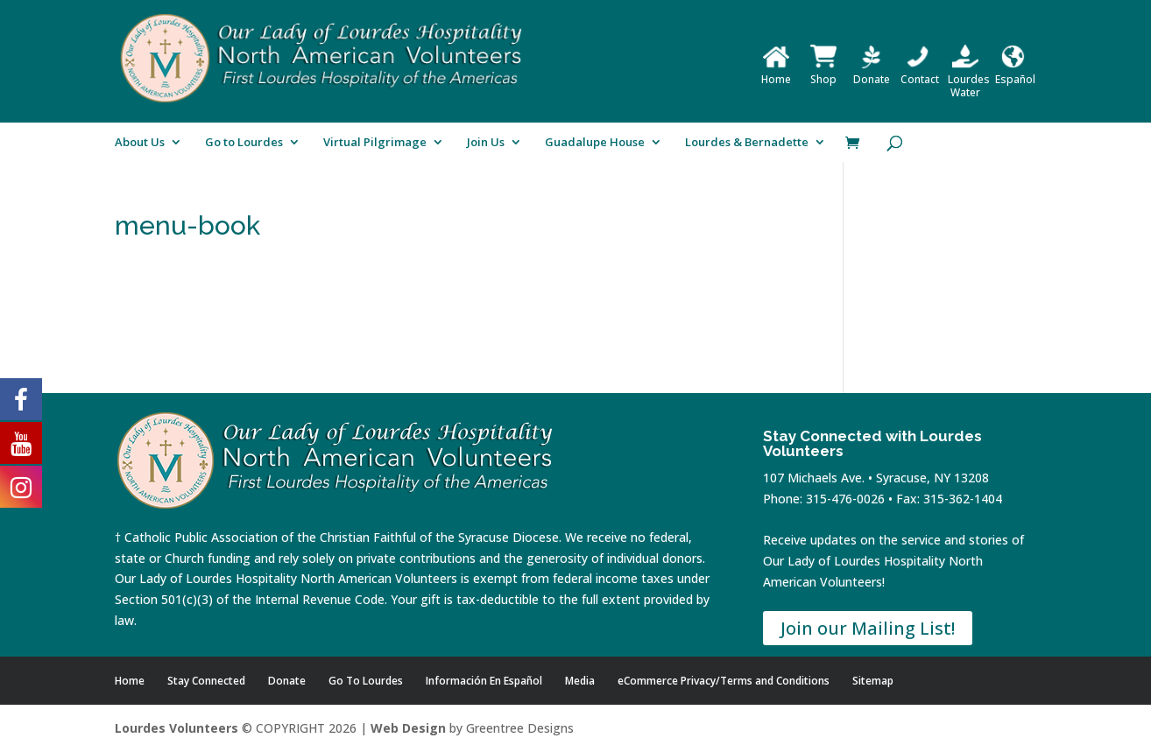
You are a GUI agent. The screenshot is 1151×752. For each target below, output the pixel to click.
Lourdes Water (969, 79)
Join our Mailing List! (867, 628)
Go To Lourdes (365, 680)
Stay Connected (206, 680)
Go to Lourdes (244, 143)
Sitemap (872, 680)
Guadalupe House (595, 143)
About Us (140, 143)
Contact (919, 73)
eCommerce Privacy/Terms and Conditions (724, 680)
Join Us (486, 143)
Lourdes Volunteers (176, 728)
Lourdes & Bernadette (747, 143)
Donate (871, 73)
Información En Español (484, 680)
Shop (823, 73)
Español (1015, 73)
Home (776, 73)
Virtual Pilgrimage (375, 143)
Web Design (408, 728)
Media (580, 680)
